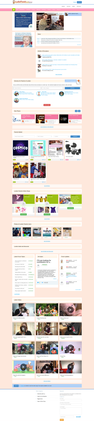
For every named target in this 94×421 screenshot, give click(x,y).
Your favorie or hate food (19, 264)
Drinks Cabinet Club (73, 115)
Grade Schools (49, 93)
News (73, 6)
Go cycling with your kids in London (20, 269)
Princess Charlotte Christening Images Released (50, 41)
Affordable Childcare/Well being (21, 274)
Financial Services (70, 92)
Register (74, 2)
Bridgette (39, 338)
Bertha (15, 338)
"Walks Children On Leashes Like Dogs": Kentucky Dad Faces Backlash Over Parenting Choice (59, 64)
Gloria (39, 319)
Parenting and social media (20, 266)
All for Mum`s (22, 91)
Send (62, 420)
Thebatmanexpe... (17, 237)
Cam (39, 357)
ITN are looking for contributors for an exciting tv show (71, 276)
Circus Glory (48, 115)
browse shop (23, 214)
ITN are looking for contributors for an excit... (20, 261)
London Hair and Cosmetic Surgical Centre (26, 116)
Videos (63, 6)
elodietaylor (31, 260)
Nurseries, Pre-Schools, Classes (47, 92)
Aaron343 (30, 264)
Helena (62, 376)
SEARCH (72, 88)
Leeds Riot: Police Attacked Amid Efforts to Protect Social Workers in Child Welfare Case (57, 38)
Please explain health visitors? (20, 290)
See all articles (59, 74)
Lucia (15, 376)
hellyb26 (30, 272)
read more (54, 278)
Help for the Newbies (42, 396)
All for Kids (44, 91)
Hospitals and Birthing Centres (24, 92)
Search (75, 136)
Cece (15, 319)
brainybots (35, 237)
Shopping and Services (68, 91)
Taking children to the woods (20, 272)
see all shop (47, 218)
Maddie (62, 319)
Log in (79, 2)
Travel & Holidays (28, 99)
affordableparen (31, 274)
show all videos (47, 381)
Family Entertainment (23, 98)
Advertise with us (41, 393)
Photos (68, 6)
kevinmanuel (31, 279)
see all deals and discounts (47, 251)
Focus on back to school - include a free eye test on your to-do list (54, 69)
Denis (67, 260)
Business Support (67, 93)
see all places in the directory (47, 126)
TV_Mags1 (30, 266)
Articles (79, 6)
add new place (47, 105)
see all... (32, 93)
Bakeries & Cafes (22, 99)
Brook (15, 357)
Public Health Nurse (18, 277)
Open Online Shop (41, 401)
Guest (67, 281)
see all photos (47, 241)
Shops (65, 92)
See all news (79, 44)
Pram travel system (69, 156)
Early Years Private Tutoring (53, 156)
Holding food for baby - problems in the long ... (21, 286)
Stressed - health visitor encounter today (21, 280)
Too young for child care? (19, 288)
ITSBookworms (16, 178)
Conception (29, 93)
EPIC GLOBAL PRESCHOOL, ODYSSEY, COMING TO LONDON (54, 59)
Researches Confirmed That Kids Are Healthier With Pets (51, 40)
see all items (47, 185)
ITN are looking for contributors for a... (44, 261)
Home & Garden (75, 92)
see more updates (78, 289)
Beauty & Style (24, 93)
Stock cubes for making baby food (21, 282)
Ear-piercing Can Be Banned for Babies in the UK (50, 43)
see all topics (17, 294)
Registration (40, 398)
